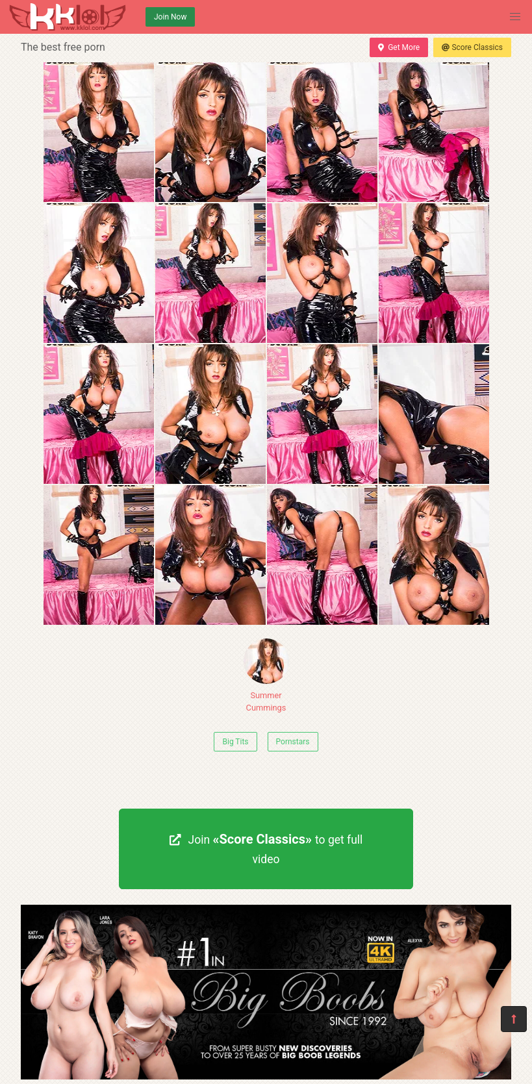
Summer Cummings (266, 675)
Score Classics (472, 47)
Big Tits (235, 741)
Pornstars (293, 741)
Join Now (170, 16)
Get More (399, 47)
